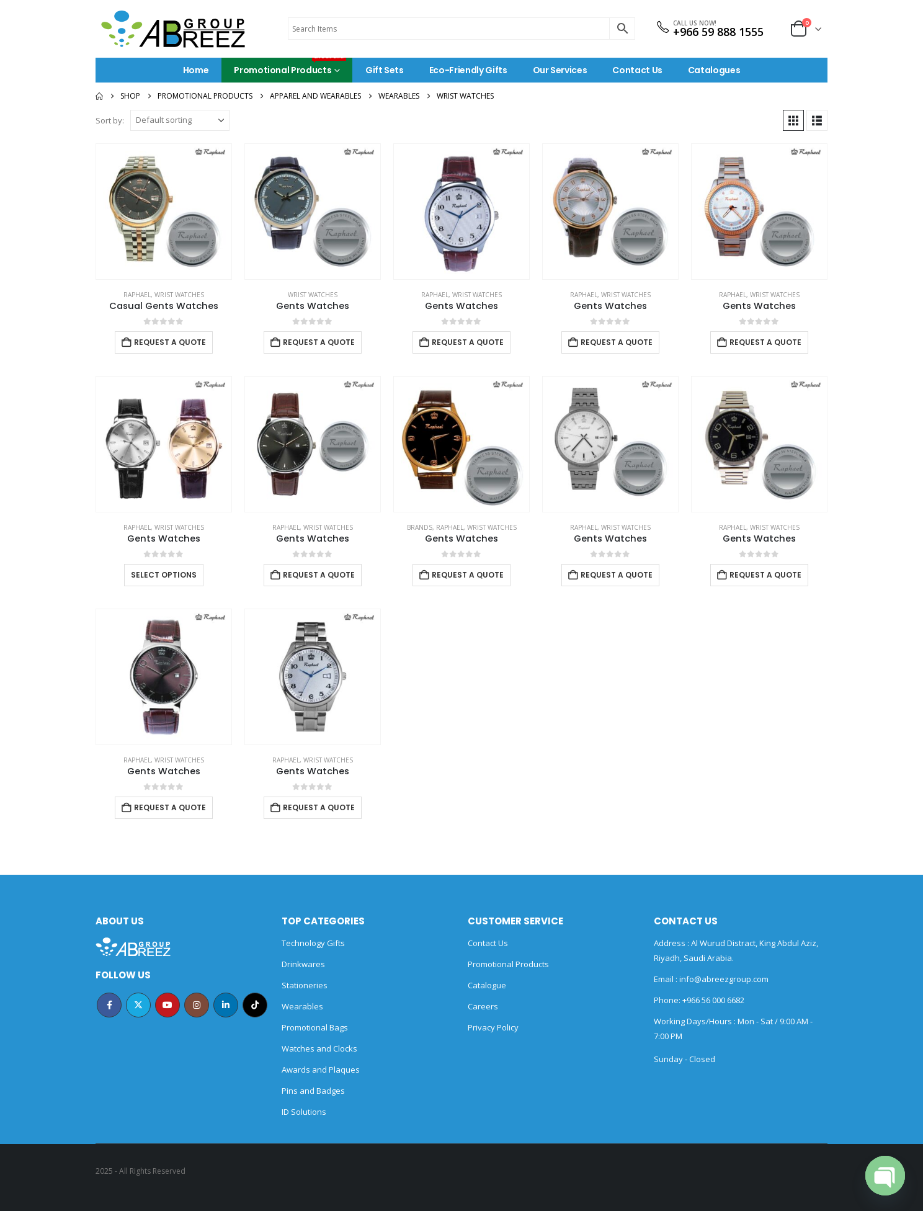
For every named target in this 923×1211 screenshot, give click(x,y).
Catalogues (714, 70)
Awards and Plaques (321, 1069)
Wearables (302, 1006)
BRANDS (419, 527)
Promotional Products (290, 67)
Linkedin (225, 1005)
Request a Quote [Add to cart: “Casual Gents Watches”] (170, 342)
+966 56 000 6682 (713, 1000)
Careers (483, 1006)
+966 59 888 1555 (718, 31)
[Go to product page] (163, 211)
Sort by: (110, 120)
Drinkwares (303, 964)
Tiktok (255, 1005)
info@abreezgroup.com (723, 979)
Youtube (167, 1005)
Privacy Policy (493, 1027)
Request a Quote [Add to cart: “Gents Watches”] (319, 342)
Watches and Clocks (319, 1048)
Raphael (137, 294)
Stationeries (305, 985)
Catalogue (487, 985)
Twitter (138, 1005)
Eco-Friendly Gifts (468, 70)
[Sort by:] (180, 120)
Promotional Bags (315, 1027)
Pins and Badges (313, 1090)
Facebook (109, 1005)
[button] (793, 120)
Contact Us (637, 70)
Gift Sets (384, 70)
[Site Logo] (173, 29)
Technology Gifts (313, 943)
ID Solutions (304, 1111)
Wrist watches (179, 294)
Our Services (560, 70)
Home (196, 70)
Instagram (196, 1005)
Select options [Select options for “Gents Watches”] (164, 575)
